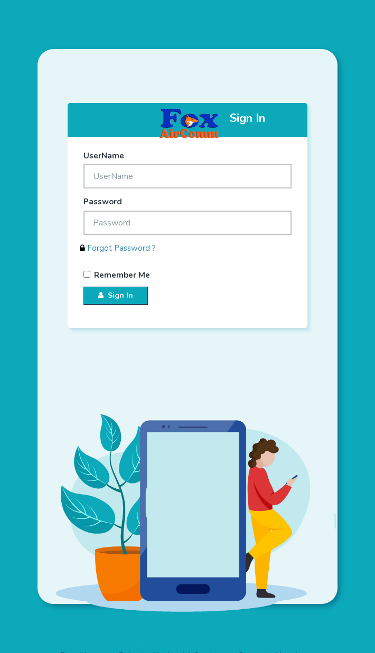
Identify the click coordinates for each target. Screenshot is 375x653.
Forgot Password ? (118, 248)
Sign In (115, 295)
